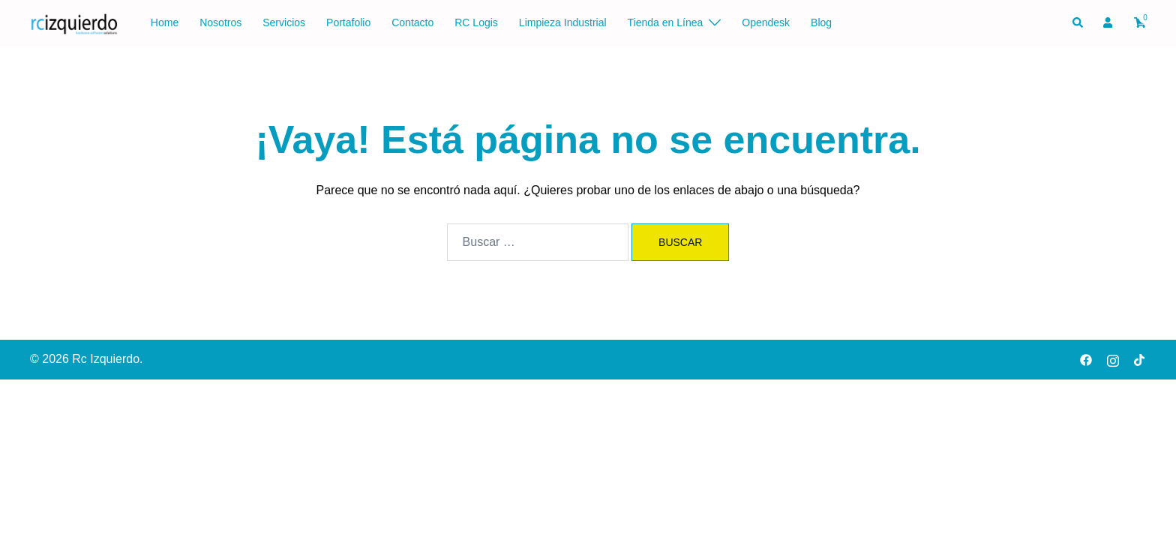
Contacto (413, 22)
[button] (1078, 23)
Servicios (283, 22)
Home (164, 22)
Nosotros (221, 22)
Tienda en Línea (666, 22)
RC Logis (476, 22)
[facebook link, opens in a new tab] (1086, 358)
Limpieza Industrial (563, 22)
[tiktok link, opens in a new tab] (1140, 358)
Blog (821, 22)
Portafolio (348, 22)
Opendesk (766, 22)
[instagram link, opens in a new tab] (1113, 358)
